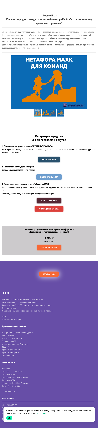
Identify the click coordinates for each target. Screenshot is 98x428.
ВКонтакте (6, 369)
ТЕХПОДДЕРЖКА (8, 392)
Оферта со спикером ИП (11, 353)
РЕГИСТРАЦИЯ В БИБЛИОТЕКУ (49, 209)
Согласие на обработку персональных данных (19, 302)
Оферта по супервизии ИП (12, 350)
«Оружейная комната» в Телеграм (15, 377)
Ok (9, 418)
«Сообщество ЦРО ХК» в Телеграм (15, 383)
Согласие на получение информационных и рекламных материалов (27, 311)
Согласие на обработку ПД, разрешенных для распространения (26, 305)
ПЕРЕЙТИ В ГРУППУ (49, 160)
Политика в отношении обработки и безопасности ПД (22, 299)
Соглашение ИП (8, 355)
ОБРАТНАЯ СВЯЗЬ (49, 274)
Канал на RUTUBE (8, 374)
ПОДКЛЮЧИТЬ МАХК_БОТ (49, 177)
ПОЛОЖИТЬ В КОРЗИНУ (49, 248)
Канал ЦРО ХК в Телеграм (12, 372)
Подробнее (41, 413)
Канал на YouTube (8, 380)
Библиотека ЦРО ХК (9, 405)
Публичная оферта (9, 308)
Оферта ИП (6, 347)
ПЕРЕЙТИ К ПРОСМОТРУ (49, 201)
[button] (4, 82)
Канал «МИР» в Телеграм (11, 386)
